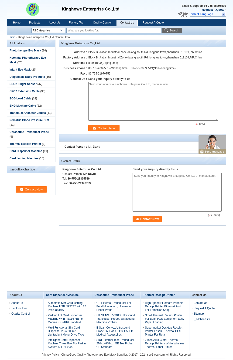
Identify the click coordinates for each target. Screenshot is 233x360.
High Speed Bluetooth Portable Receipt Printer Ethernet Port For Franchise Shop (164, 306)
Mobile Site (202, 319)
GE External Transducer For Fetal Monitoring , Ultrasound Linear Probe (114, 306)
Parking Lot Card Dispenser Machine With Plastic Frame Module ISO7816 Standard (65, 319)
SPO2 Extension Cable (25, 91)
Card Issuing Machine (24, 158)
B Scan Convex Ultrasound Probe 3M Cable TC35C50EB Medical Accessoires (114, 331)
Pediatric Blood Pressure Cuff (29, 120)
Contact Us (127, 22)
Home (17, 22)
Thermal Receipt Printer (25, 144)
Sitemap (199, 313)
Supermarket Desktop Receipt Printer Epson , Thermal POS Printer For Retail (163, 331)
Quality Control (102, 22)
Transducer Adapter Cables (28, 113)
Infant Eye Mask (20, 69)
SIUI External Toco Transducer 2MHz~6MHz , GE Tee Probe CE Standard (115, 343)
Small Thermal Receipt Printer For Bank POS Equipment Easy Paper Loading (164, 319)
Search (174, 30)
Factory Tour (76, 22)
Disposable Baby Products (27, 76)
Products (34, 22)
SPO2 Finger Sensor (23, 84)
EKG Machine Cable (23, 105)
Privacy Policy (50, 354)
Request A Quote (213, 9)
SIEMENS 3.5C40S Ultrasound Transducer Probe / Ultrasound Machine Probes (115, 319)
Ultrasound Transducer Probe (29, 132)
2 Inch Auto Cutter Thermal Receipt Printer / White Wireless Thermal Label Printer (164, 343)
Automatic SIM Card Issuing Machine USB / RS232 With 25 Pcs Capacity (67, 306)
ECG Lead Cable (20, 98)
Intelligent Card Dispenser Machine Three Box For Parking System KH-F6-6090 (67, 343)
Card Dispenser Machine (26, 151)
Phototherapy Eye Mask (25, 50)
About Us (54, 22)
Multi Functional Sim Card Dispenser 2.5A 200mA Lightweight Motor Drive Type (66, 331)
